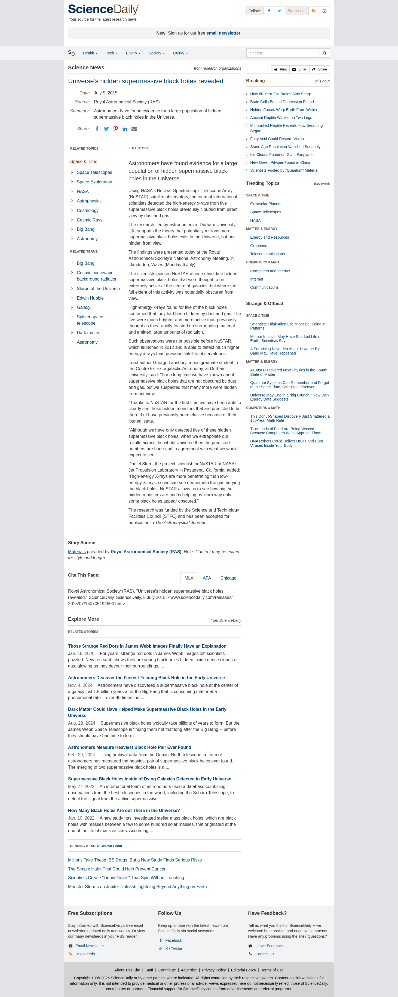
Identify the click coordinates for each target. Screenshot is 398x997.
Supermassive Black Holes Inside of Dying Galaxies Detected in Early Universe (149, 779)
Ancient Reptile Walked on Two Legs (281, 117)
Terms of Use (272, 970)
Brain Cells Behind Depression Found (282, 102)
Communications (264, 287)
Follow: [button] (255, 11)
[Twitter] (106, 128)
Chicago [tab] (229, 578)
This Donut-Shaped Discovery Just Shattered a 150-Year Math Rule (290, 418)
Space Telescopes (94, 172)
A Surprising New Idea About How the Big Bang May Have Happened (285, 351)
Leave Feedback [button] (269, 946)
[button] (280, 69)
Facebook (174, 940)
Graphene (258, 246)
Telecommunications (267, 254)
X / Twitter (174, 948)
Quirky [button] (180, 53)
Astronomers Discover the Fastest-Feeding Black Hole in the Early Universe (146, 677)
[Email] (134, 128)
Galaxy (83, 307)
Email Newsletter (89, 946)
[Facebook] (97, 128)
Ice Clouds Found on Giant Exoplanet (282, 154)
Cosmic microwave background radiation (97, 275)
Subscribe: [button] (297, 11)
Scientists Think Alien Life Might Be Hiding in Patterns (287, 326)
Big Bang (85, 229)
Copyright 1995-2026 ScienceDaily (103, 978)
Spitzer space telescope (90, 320)
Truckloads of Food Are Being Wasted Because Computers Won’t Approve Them (285, 431)
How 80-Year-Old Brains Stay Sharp (280, 94)
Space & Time (83, 161)
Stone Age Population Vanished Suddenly (285, 146)
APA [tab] (207, 578)
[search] (324, 53)
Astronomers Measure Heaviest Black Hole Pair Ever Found (129, 747)
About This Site (127, 970)
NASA (83, 191)
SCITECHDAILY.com (106, 846)
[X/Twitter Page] (279, 11)
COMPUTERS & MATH (263, 262)
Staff (149, 970)
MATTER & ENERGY (261, 229)
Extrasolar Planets (265, 204)
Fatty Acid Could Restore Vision (277, 139)
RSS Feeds (85, 954)
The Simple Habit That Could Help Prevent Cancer (117, 869)
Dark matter (88, 332)
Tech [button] (112, 53)
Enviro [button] (133, 53)
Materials (77, 551)
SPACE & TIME (257, 195)
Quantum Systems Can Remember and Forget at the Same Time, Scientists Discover (289, 384)
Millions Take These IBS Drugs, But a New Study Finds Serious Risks (135, 860)
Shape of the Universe (98, 288)
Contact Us (264, 954)
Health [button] (90, 53)
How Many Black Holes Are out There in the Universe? (124, 810)
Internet (256, 279)
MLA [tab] (189, 578)
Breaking (255, 80)
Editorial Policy (243, 970)
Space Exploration (94, 182)
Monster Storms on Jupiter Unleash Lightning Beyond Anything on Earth (137, 886)
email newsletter (224, 33)
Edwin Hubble (90, 298)
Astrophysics (89, 201)
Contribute (167, 970)
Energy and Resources (269, 237)
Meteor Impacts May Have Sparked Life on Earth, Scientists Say (286, 338)
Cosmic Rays (89, 220)
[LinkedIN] (125, 128)
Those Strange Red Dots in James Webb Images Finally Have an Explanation (147, 646)
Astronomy (87, 238)
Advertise (189, 970)
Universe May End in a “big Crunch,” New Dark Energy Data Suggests (289, 397)
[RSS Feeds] (313, 11)
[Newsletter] (324, 11)
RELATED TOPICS (84, 148)
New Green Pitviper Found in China (280, 162)
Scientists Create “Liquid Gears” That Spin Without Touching (126, 877)
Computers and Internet (270, 271)
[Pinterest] (115, 128)
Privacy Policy (214, 970)
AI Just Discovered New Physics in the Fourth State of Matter (288, 372)
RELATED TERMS (84, 252)
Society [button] (157, 53)
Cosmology (88, 210)
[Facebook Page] (269, 11)
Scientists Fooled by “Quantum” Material (284, 170)
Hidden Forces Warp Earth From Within (283, 109)
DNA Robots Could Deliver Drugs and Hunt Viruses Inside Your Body (286, 443)
